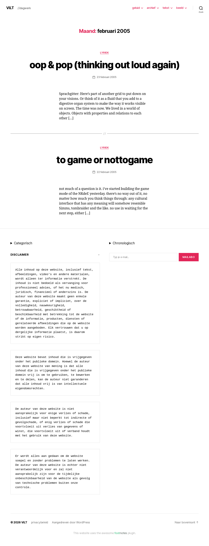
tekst (166, 7)
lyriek (104, 52)
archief (151, 7)
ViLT (10, 8)
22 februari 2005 (106, 183)
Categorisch (23, 254)
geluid (136, 7)
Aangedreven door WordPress (70, 533)
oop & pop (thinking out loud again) (104, 70)
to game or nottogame (105, 171)
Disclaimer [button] (20, 266)
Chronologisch (124, 254)
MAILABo (189, 268)
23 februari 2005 (106, 88)
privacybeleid (39, 533)
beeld (179, 7)
